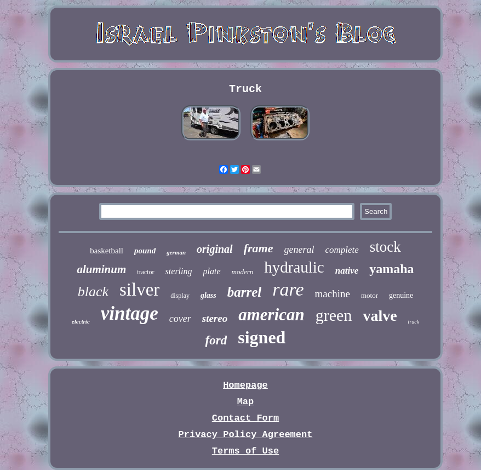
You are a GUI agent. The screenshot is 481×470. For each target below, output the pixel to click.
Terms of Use (245, 451)
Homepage (245, 385)
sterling (178, 271)
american (271, 314)
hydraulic (294, 267)
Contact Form (245, 418)
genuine (401, 295)
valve (380, 315)
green (334, 315)
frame (258, 248)
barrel (244, 292)
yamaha (391, 269)
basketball (106, 250)
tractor (145, 272)
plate (212, 271)
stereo (214, 318)
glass (208, 295)
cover (180, 318)
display (180, 295)
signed (261, 337)
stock (385, 247)
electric (81, 321)
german (176, 252)
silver (139, 289)
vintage (129, 313)
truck (414, 322)
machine (332, 293)
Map (245, 402)
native (347, 270)
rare (288, 289)
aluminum (101, 269)
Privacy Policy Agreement (246, 434)
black (93, 291)
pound (145, 250)
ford (216, 340)
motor (369, 295)
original (215, 249)
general (299, 249)
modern (243, 272)
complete (341, 250)
